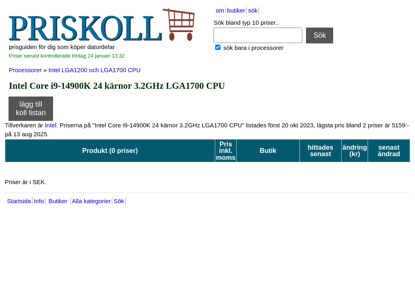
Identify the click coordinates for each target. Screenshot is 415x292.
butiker (236, 10)
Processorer (25, 70)
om (220, 10)
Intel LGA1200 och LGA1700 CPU (95, 70)
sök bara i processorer (253, 47)
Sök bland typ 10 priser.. (246, 22)
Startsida (19, 201)
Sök (319, 35)
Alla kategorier (91, 201)
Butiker (58, 201)
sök (252, 10)
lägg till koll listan (31, 108)
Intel (50, 125)
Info (39, 201)
